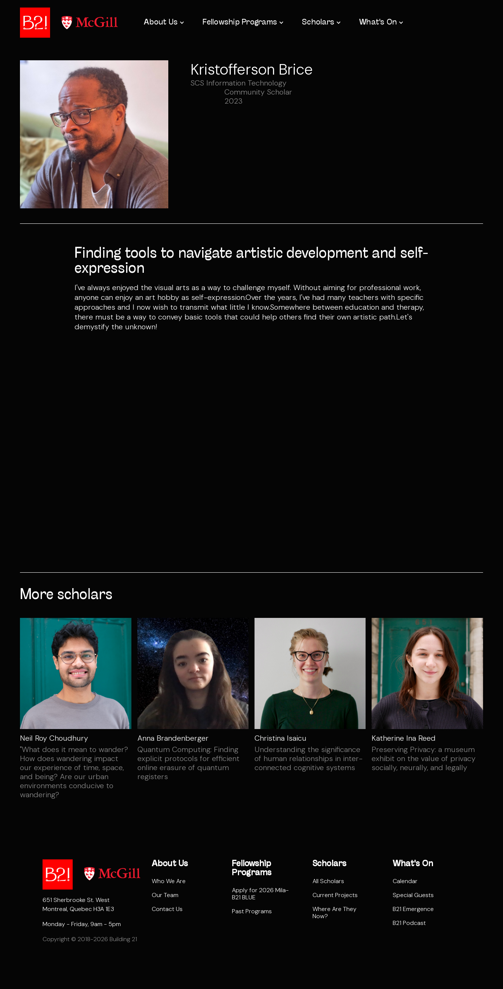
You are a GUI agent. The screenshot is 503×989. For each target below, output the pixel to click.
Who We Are (169, 881)
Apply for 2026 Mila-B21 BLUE (260, 894)
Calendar (405, 881)
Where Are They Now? (334, 912)
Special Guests (413, 895)
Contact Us (167, 909)
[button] (163, 22)
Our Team (165, 895)
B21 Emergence (413, 909)
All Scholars (328, 881)
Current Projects (335, 895)
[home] (35, 23)
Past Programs (252, 911)
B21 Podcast (409, 922)
